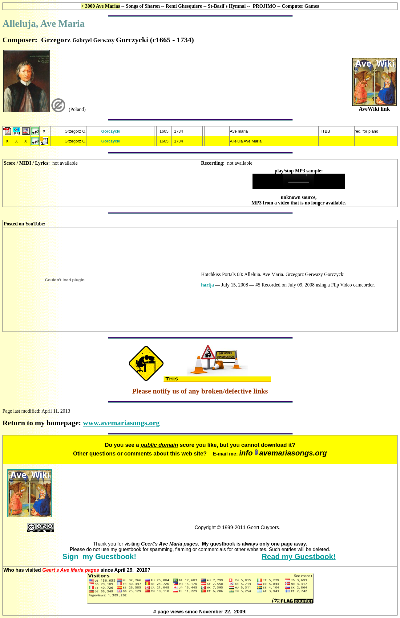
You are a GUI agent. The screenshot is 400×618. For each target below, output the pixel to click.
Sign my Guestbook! (99, 556)
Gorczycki (110, 131)
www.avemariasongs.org (121, 423)
